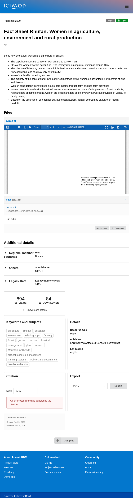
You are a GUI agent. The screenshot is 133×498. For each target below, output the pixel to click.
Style (9, 390)
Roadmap (9, 472)
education (40, 330)
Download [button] (118, 228)
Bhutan (27, 330)
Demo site (9, 476)
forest (11, 340)
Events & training (94, 472)
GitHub (48, 462)
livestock (46, 340)
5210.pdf (11, 207)
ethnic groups (32, 335)
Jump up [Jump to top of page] (64, 440)
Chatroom (90, 462)
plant (28, 345)
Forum (88, 467)
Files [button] (66, 199)
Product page (11, 462)
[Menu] (127, 7)
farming (48, 335)
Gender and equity (18, 364)
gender (22, 340)
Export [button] (118, 386)
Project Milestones (54, 467)
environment (14, 335)
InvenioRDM (24, 496)
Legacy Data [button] (15, 281)
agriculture (13, 330)
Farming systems (17, 359)
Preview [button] (101, 228)
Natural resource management (24, 355)
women (39, 345)
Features (9, 467)
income (33, 340)
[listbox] (26, 391)
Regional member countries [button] (19, 254)
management (15, 345)
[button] (66, 120)
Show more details (37, 310)
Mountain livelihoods (19, 350)
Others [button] (11, 268)
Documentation (53, 472)
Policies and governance (43, 359)
